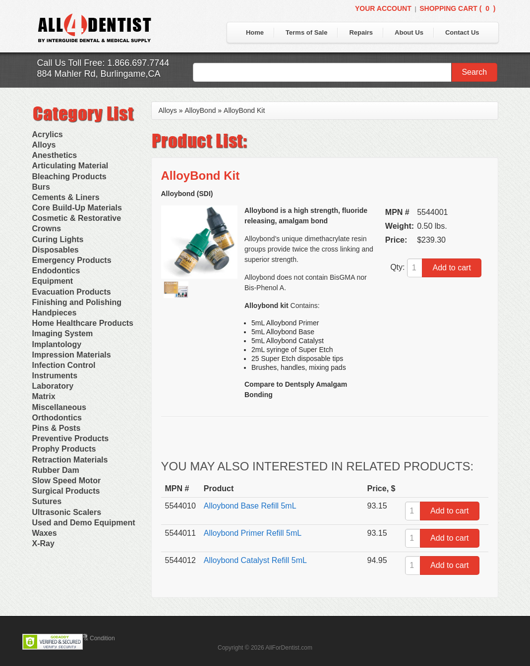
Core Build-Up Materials (77, 208)
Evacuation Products (71, 292)
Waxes (44, 533)
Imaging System (62, 333)
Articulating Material (70, 165)
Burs (41, 187)
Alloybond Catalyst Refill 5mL (255, 560)
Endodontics (56, 270)
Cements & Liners (66, 197)
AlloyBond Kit (244, 110)
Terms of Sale (306, 32)
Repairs (361, 32)
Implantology (57, 344)
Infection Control (64, 365)
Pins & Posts (56, 428)
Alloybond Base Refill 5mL (250, 506)
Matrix (44, 396)
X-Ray (43, 543)
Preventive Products (70, 438)
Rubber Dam (55, 470)
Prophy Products (64, 449)
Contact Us (462, 32)
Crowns (46, 228)
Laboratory (53, 386)
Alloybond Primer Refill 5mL (252, 533)
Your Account (383, 8)
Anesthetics (54, 155)
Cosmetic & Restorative (76, 218)
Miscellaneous (59, 407)
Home (255, 32)
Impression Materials (71, 355)
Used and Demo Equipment (83, 522)
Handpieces (54, 312)
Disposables (55, 250)
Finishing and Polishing (76, 302)
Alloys (44, 145)
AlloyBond (200, 110)
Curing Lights (58, 239)
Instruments (55, 375)
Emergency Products (72, 260)
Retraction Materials (70, 460)
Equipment (52, 281)
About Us (409, 32)
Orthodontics (57, 417)
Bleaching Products (69, 176)
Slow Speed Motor (66, 480)
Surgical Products (66, 491)
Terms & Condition (90, 638)
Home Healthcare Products (83, 323)
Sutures (47, 501)
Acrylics (47, 134)
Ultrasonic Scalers (67, 512)
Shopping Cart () (457, 8)
